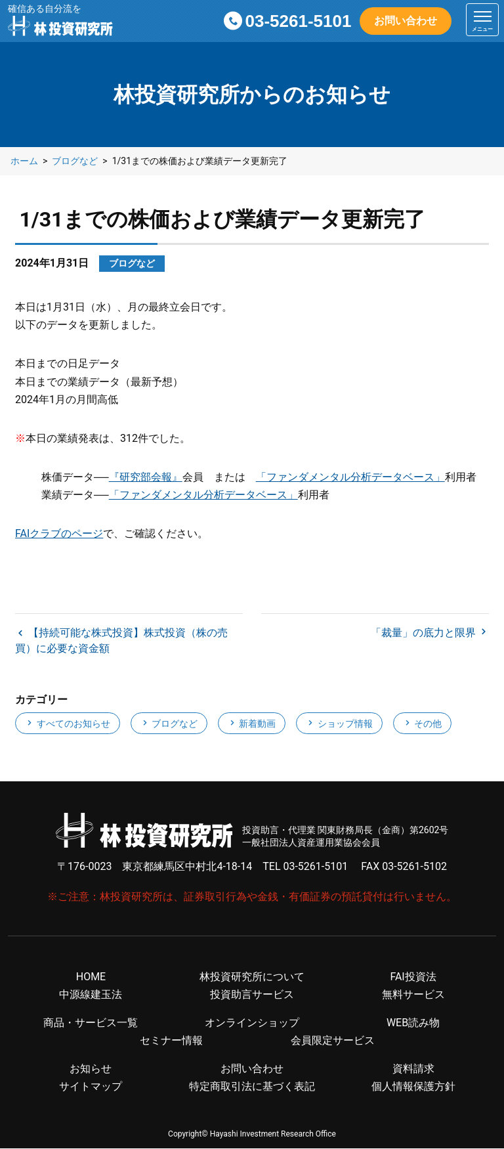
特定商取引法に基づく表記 (252, 1087)
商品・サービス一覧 (90, 1023)
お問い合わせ (405, 20)
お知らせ (91, 1069)
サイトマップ (90, 1087)
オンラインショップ (252, 1023)
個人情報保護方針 (413, 1087)
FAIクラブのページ (59, 533)
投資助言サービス (252, 995)
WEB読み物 (413, 1023)
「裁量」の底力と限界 (424, 633)
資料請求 (413, 1069)
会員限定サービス (333, 1041)
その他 (422, 724)
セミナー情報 (171, 1041)
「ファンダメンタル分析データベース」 (350, 477)
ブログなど (169, 724)
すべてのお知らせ (67, 724)
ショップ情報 (339, 724)
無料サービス (413, 995)
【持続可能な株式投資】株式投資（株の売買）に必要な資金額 (121, 641)
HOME (91, 977)
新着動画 (252, 724)
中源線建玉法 (90, 995)
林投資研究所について (252, 977)
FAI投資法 (413, 977)
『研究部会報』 (145, 477)
